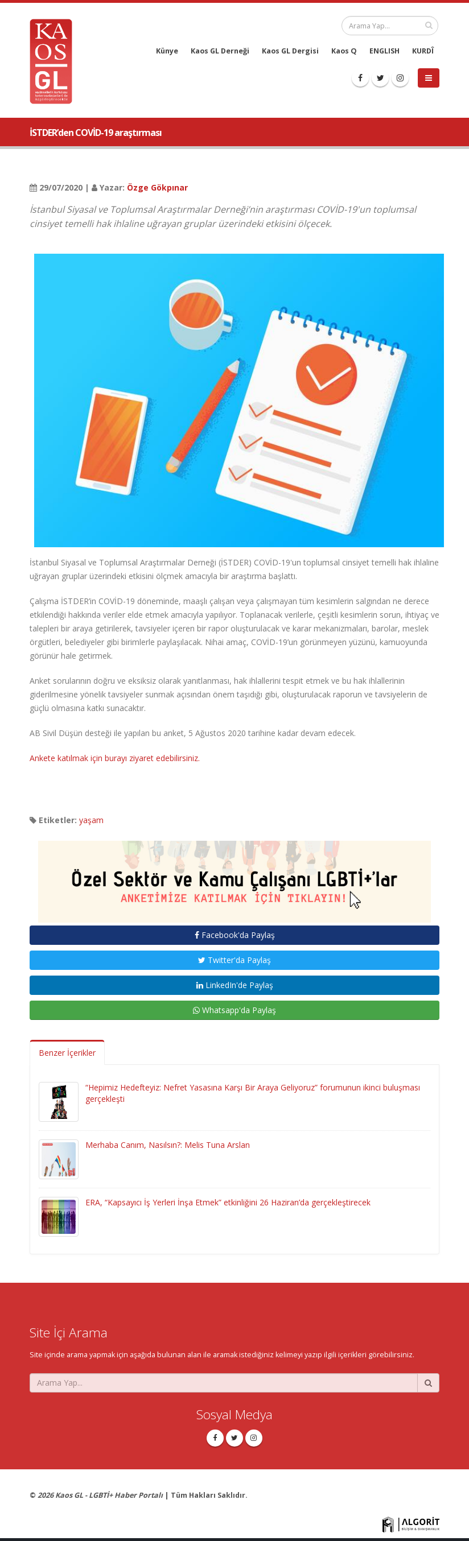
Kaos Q (344, 51)
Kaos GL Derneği (220, 51)
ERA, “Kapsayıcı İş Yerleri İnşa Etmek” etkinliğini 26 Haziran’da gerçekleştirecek (228, 1202)
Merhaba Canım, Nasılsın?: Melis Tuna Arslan (167, 1144)
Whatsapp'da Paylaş (234, 1010)
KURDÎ (423, 51)
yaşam (91, 820)
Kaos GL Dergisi (290, 51)
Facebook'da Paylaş (235, 934)
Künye (167, 51)
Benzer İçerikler (67, 1052)
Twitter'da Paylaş (234, 960)
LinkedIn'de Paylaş (234, 985)
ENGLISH (384, 51)
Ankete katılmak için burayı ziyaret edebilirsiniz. (115, 758)
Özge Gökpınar (157, 187)
